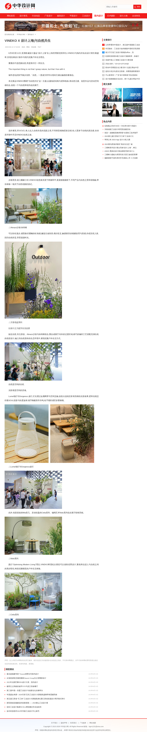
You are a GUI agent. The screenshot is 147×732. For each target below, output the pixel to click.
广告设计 (48, 16)
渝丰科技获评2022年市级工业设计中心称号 (23, 711)
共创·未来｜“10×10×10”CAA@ (117, 64)
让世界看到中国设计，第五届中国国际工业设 (122, 45)
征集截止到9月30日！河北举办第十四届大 (121, 126)
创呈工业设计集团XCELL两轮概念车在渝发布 (24, 707)
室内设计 (98, 16)
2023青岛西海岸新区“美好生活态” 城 (118, 144)
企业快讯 (136, 16)
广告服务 (83, 723)
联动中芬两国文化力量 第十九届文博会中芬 (122, 67)
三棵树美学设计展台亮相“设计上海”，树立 (121, 148)
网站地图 (92, 723)
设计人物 (123, 16)
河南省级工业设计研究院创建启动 (117, 129)
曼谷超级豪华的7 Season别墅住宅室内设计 (23, 674)
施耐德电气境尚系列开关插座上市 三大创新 (121, 158)
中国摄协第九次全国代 (132, 115)
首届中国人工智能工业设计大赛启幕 (119, 60)
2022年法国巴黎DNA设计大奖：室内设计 (22, 682)
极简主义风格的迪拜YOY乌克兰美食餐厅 (22, 686)
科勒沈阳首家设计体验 (112, 100)
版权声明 (64, 723)
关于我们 (54, 723)
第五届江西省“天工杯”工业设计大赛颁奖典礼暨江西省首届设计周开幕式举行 (36, 699)
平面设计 (73, 16)
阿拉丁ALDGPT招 (133, 100)
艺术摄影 (111, 16)
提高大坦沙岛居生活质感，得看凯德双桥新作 (122, 71)
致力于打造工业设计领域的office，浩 (119, 52)
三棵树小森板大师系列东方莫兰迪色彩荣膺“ (121, 154)
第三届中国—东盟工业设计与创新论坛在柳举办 (25, 690)
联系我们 (73, 723)
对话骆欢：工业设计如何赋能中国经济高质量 (122, 49)
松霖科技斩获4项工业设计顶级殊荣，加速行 (122, 56)
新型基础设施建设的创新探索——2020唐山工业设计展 (27, 703)
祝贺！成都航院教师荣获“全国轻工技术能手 (121, 133)
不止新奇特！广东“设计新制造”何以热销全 (121, 75)
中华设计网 (21, 34)
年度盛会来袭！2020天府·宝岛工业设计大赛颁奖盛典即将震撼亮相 (32, 695)
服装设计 (61, 16)
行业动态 (36, 16)
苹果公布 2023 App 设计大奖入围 (117, 140)
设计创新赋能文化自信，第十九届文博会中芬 (122, 79)
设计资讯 (23, 16)
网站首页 (11, 16)
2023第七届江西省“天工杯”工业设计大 (119, 136)
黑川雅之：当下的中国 (112, 115)
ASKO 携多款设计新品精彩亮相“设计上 (119, 151)
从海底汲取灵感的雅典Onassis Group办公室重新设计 (26, 678)
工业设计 (86, 16)
